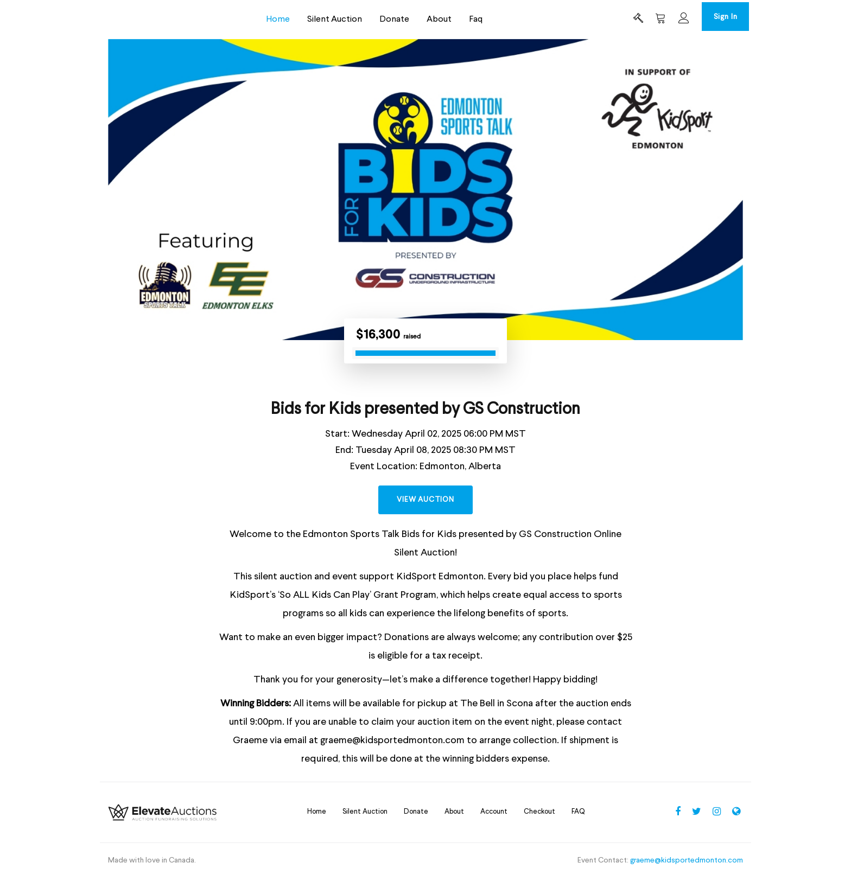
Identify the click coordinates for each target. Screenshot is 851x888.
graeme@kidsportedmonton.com (686, 870)
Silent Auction (323, 20)
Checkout (539, 821)
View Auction (425, 508)
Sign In (715, 18)
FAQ (578, 821)
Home (267, 20)
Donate (383, 20)
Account (493, 821)
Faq (465, 20)
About (428, 20)
